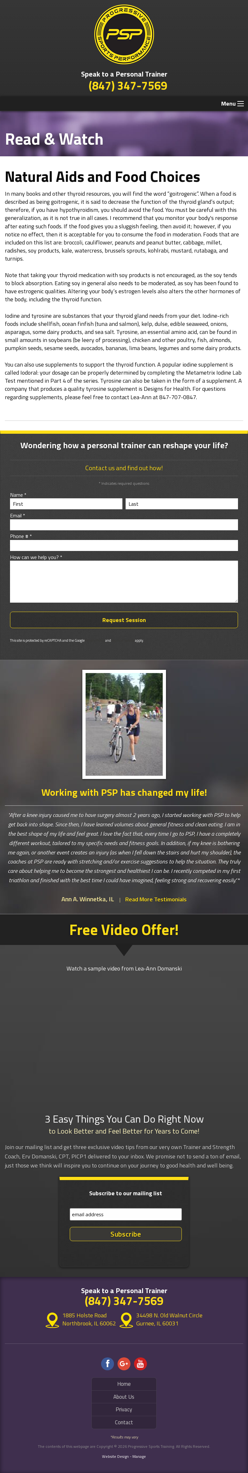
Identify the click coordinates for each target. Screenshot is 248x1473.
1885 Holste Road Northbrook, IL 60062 (84, 1319)
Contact (124, 1422)
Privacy (124, 1409)
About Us (123, 1397)
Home (124, 1384)
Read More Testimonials (156, 899)
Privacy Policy (95, 640)
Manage (139, 1456)
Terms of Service (123, 640)
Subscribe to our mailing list (125, 1193)
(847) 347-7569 (128, 85)
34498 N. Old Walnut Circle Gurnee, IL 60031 (169, 1319)
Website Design (115, 1456)
